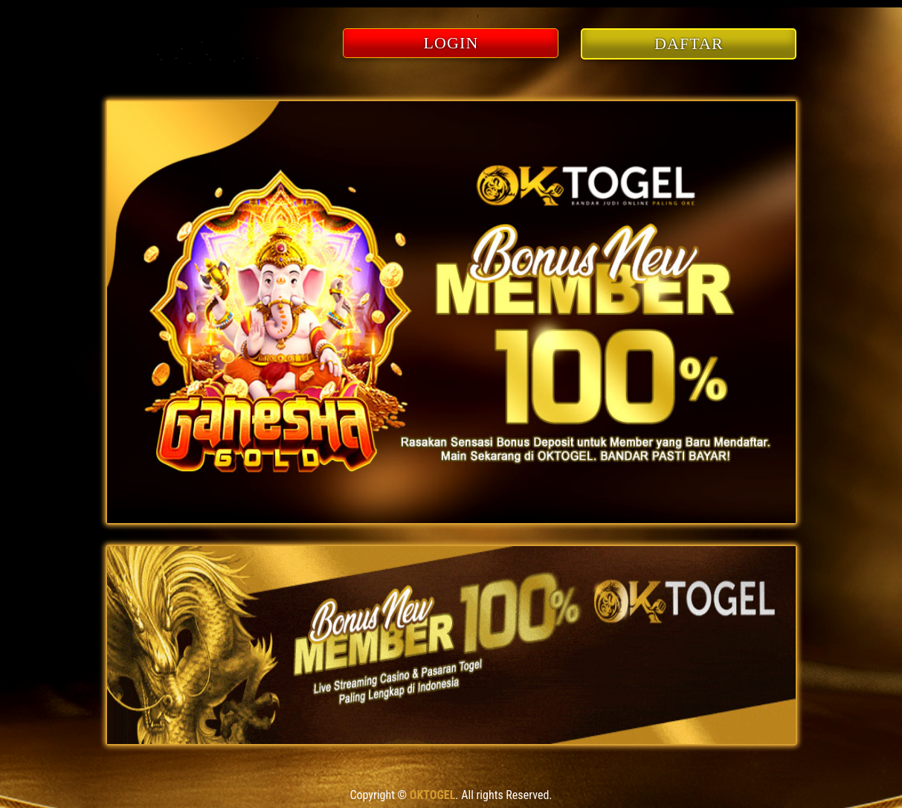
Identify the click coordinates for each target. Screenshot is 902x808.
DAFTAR (689, 43)
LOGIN (451, 42)
